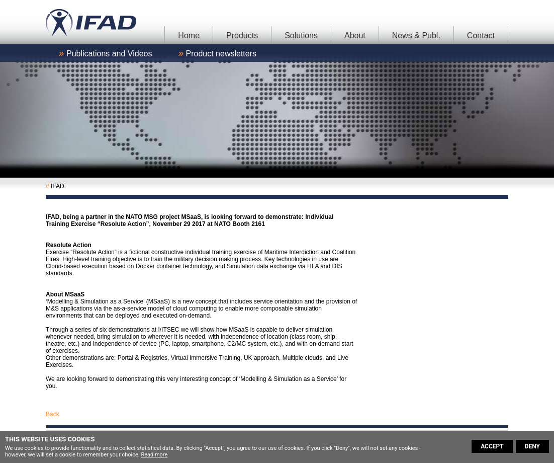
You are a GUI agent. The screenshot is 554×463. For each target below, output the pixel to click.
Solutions (301, 35)
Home (189, 35)
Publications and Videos (109, 53)
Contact (481, 35)
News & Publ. (416, 35)
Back (52, 414)
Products (242, 35)
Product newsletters (221, 53)
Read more (154, 454)
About (354, 35)
